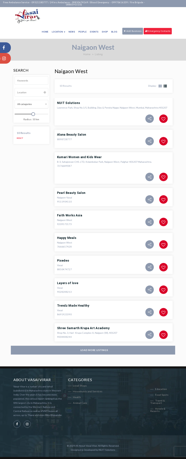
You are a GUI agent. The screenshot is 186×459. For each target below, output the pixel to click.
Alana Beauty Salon (71, 134)
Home (45, 31)
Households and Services (87, 391)
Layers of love (67, 283)
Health (77, 397)
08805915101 (76, 4)
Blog (114, 31)
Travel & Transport (157, 401)
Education (161, 389)
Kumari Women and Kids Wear (79, 157)
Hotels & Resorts (158, 409)
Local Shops (80, 385)
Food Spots (161, 394)
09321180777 (42, 2)
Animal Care (80, 402)
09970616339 (122, 2)
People (82, 31)
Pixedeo (63, 260)
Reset (20, 138)
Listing (99, 54)
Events (94, 31)
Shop (105, 31)
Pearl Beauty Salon (71, 193)
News (72, 31)
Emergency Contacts (157, 31)
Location (58, 31)
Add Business (132, 31)
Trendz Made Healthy (73, 305)
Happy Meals (66, 238)
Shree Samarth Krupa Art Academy (83, 328)
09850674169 (82, 2)
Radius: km (31, 119)
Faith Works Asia (69, 215)
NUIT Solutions (68, 103)
